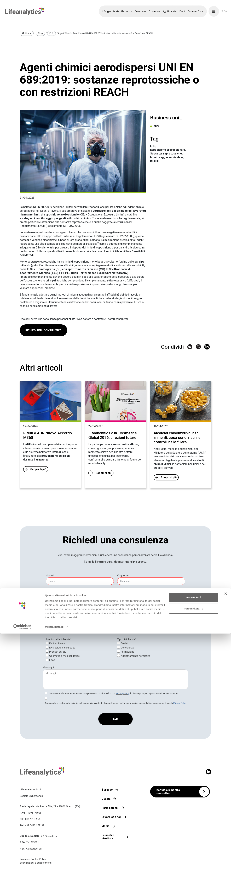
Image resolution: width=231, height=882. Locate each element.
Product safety (57, 651)
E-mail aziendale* (54, 592)
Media (105, 826)
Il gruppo (107, 789)
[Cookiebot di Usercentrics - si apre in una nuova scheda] (22, 875)
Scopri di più (38, 469)
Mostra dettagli (54, 875)
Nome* (50, 575)
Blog (40, 33)
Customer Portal (195, 11)
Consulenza (127, 647)
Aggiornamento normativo (135, 655)
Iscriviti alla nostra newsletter (168, 791)
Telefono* (123, 592)
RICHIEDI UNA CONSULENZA (43, 346)
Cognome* (123, 575)
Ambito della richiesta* (58, 639)
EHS (51, 33)
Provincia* (50, 622)
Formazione (127, 651)
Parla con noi (109, 807)
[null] (123, 575)
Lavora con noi (111, 817)
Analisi (124, 643)
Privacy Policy (122, 693)
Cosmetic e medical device (64, 655)
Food (52, 660)
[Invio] (115, 719)
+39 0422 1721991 (35, 825)
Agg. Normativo (170, 11)
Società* (49, 607)
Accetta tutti (193, 845)
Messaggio (49, 667)
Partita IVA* (123, 607)
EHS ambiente (57, 643)
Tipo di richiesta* (126, 639)
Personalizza (194, 857)
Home (28, 33)
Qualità (106, 798)
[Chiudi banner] (225, 842)
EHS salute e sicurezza (62, 647)
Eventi (182, 11)
